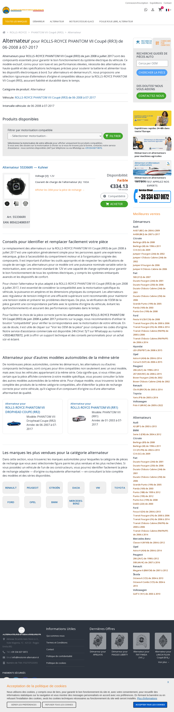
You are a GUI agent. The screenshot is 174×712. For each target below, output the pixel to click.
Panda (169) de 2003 (143, 307)
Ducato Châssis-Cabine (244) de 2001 (149, 290)
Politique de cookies (56, 663)
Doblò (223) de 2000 (143, 503)
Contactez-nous (151, 96)
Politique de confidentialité (59, 656)
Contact (167, 2)
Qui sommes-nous (55, 635)
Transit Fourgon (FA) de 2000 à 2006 (151, 323)
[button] (167, 10)
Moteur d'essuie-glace (81, 21)
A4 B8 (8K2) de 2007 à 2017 (146, 234)
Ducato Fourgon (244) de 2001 (148, 280)
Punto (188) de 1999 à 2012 (146, 492)
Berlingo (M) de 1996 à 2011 (147, 246)
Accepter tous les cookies (150, 705)
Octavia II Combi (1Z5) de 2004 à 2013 (149, 584)
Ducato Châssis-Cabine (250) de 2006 (149, 298)
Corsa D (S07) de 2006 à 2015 (147, 361)
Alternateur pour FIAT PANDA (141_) (141, 646)
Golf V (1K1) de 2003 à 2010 (146, 593)
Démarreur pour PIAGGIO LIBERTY (119, 644)
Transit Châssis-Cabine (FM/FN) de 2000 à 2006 (150, 332)
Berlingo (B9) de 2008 (144, 242)
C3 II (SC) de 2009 (141, 249)
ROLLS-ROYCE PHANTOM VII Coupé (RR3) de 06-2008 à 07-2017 (54, 97)
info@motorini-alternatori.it (25, 657)
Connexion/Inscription (136, 2)
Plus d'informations (147, 698)
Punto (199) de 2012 (143, 496)
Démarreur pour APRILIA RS (98, 644)
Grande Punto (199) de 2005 (147, 303)
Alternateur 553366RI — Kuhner (25, 167)
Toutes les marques (16, 21)
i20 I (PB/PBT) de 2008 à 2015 (147, 350)
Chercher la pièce (152, 72)
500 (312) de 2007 (142, 277)
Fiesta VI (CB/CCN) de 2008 (146, 319)
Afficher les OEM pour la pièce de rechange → (60, 189)
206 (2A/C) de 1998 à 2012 (146, 369)
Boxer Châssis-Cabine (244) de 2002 (151, 381)
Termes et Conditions (56, 642)
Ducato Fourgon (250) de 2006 (148, 284)
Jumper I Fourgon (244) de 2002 (148, 253)
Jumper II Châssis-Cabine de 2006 (150, 269)
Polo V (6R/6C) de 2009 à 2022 (148, 405)
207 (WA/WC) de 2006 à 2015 (147, 373)
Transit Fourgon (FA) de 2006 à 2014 (151, 326)
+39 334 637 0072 (19, 652)
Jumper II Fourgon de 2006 (146, 265)
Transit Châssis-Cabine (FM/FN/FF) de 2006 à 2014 (150, 340)
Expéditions (156, 2)
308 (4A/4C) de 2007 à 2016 (146, 562)
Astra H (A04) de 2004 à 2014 (147, 358)
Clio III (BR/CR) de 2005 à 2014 (147, 389)
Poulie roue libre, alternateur (116, 21)
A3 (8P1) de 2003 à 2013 (145, 426)
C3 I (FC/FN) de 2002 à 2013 (146, 449)
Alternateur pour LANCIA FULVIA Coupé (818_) (163, 646)
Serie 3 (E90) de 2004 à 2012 (147, 434)
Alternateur (57, 21)
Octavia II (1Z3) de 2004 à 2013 (148, 578)
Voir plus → (163, 662)
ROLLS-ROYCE (18, 32)
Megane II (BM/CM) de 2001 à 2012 (150, 570)
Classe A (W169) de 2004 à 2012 (149, 542)
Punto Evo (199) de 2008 (145, 311)
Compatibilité (114, 196)
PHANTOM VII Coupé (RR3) (47, 32)
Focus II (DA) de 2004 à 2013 (147, 511)
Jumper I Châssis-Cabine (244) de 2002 (150, 259)
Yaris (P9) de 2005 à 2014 (145, 397)
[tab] (144, 43)
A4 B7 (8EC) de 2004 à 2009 (146, 230)
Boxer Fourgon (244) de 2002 (147, 377)
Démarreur (39, 21)
